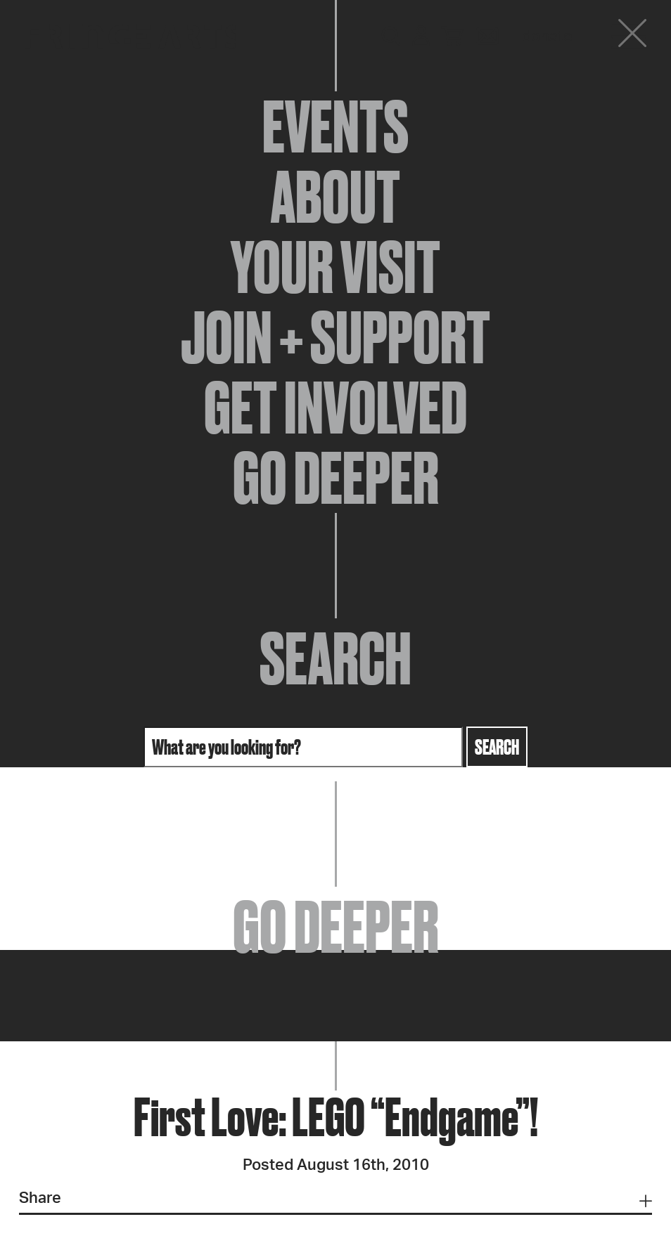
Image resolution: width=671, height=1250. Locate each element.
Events (335, 126)
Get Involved (335, 407)
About (335, 197)
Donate (547, 36)
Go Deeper (336, 478)
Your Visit (335, 267)
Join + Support (335, 337)
